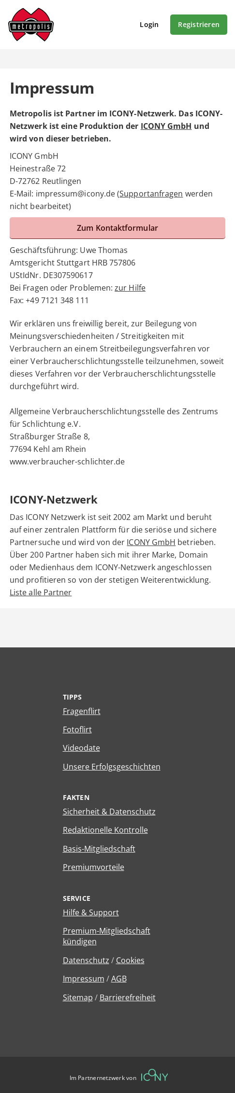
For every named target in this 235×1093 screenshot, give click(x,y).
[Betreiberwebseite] (154, 1075)
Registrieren (199, 24)
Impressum (83, 978)
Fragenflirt (82, 711)
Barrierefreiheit (128, 997)
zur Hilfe (130, 287)
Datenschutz (86, 960)
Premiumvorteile (93, 867)
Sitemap (78, 997)
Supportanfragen (151, 193)
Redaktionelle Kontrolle (105, 830)
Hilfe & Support (91, 912)
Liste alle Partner (41, 592)
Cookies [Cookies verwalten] (130, 960)
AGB (119, 978)
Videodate (81, 748)
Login (149, 24)
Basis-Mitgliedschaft (99, 848)
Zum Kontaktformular (117, 228)
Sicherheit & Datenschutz (109, 811)
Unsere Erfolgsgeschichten (112, 766)
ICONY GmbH (166, 126)
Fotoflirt (77, 729)
